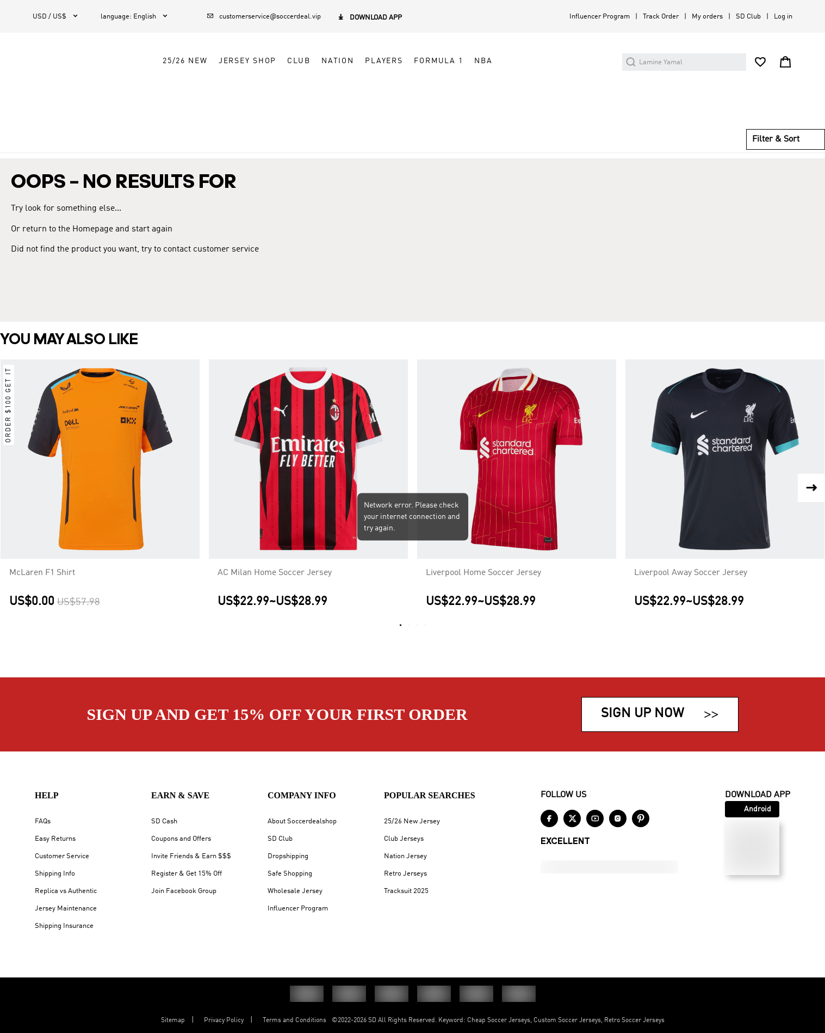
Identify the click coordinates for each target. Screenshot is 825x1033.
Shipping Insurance (64, 926)
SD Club (748, 16)
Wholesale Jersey (295, 891)
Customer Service (62, 856)
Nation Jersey (405, 856)
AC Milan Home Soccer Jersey (275, 588)
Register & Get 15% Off (186, 873)
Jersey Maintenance (66, 908)
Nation (436, 91)
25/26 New (284, 91)
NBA (582, 91)
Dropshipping (288, 856)
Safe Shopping (290, 873)
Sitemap (173, 1020)
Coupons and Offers (181, 838)
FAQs (43, 821)
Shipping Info (55, 873)
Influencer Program (599, 16)
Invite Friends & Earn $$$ (191, 856)
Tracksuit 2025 (406, 891)
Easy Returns (55, 838)
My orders (707, 16)
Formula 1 (537, 91)
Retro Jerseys (405, 873)
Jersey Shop (346, 91)
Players (483, 91)
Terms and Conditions (294, 1020)
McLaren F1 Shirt (42, 588)
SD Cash (164, 821)
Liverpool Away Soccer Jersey (690, 588)
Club (397, 91)
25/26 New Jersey (412, 821)
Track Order (661, 16)
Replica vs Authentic (66, 891)
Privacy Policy (224, 1020)
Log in (783, 16)
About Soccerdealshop (302, 821)
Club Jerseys (404, 838)
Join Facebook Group (183, 891)
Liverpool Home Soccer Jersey (483, 588)
